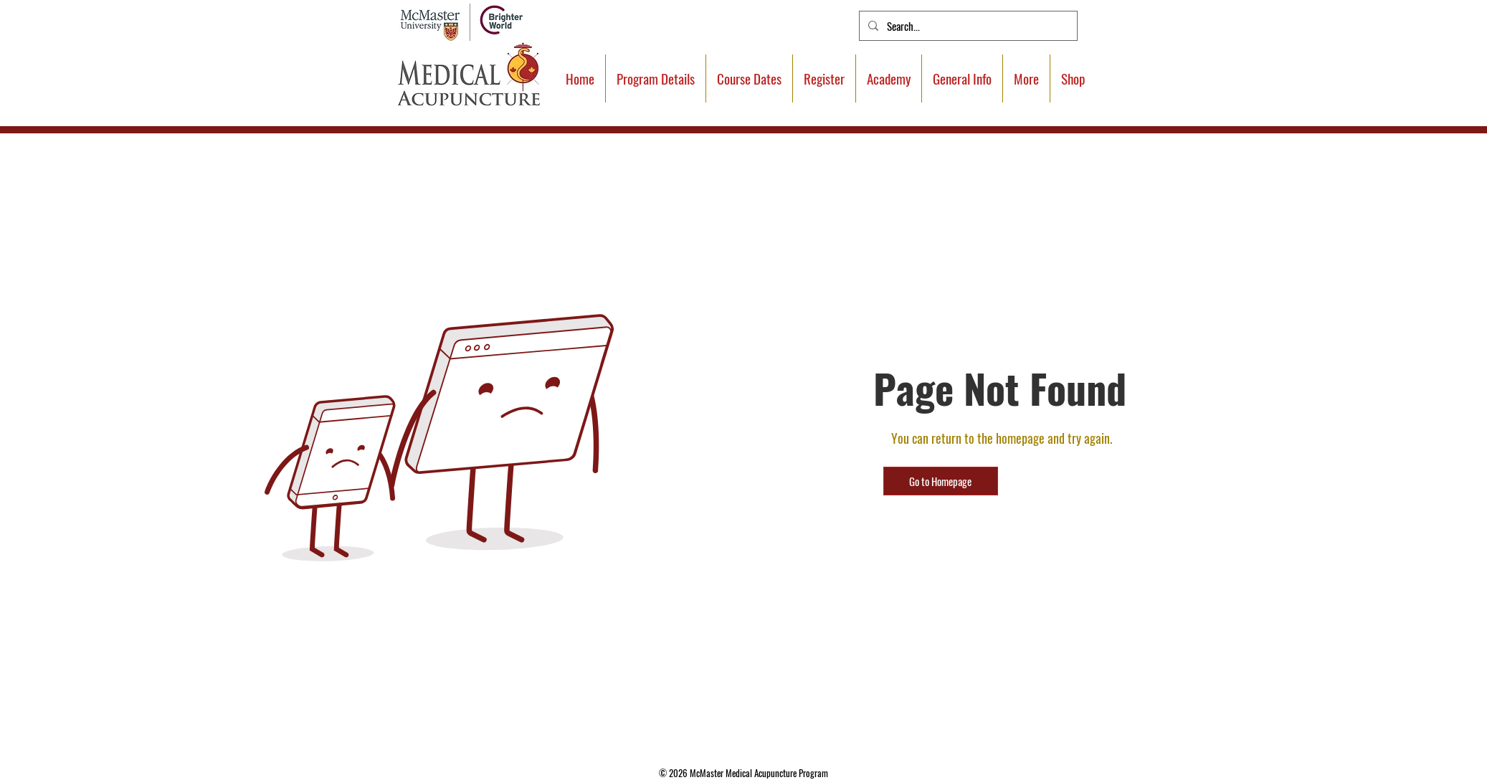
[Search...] (967, 25)
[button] (1026, 78)
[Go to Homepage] (940, 481)
